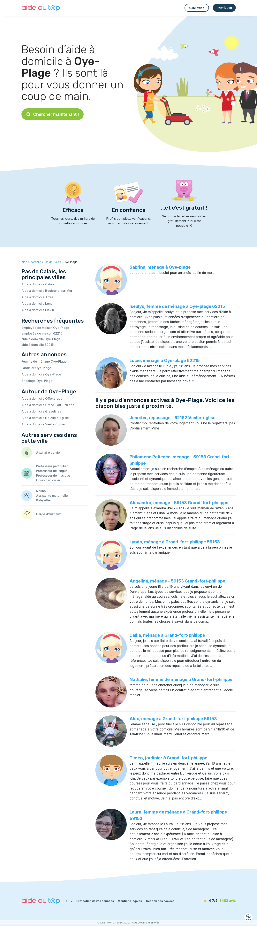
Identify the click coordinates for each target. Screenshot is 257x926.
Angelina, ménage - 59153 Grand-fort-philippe (177, 580)
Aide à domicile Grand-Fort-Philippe (47, 405)
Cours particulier (48, 480)
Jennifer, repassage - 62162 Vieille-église (172, 417)
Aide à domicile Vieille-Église (43, 424)
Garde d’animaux (48, 514)
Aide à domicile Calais (37, 284)
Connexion (196, 8)
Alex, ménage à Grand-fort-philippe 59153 (173, 718)
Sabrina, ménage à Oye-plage (160, 267)
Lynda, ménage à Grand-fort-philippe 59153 (175, 541)
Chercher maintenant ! (52, 114)
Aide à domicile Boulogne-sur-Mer (46, 291)
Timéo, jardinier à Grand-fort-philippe (168, 757)
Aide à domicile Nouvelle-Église (45, 418)
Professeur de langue (52, 471)
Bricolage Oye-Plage (36, 381)
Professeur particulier (52, 466)
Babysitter (43, 500)
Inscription (224, 7)
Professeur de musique (53, 475)
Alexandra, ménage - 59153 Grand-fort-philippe (179, 502)
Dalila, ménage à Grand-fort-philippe (167, 635)
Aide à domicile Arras (37, 297)
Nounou (42, 491)
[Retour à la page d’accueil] (40, 7)
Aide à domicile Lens (36, 303)
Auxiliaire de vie (48, 452)
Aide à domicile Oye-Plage (41, 374)
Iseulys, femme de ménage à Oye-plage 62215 (177, 306)
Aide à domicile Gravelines (41, 411)
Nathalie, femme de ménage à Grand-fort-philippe (181, 679)
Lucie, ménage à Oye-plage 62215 (165, 360)
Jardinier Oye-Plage (36, 368)
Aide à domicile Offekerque (41, 398)
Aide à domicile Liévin (37, 310)
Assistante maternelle (52, 496)
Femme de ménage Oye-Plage (44, 361)
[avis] (213, 900)
